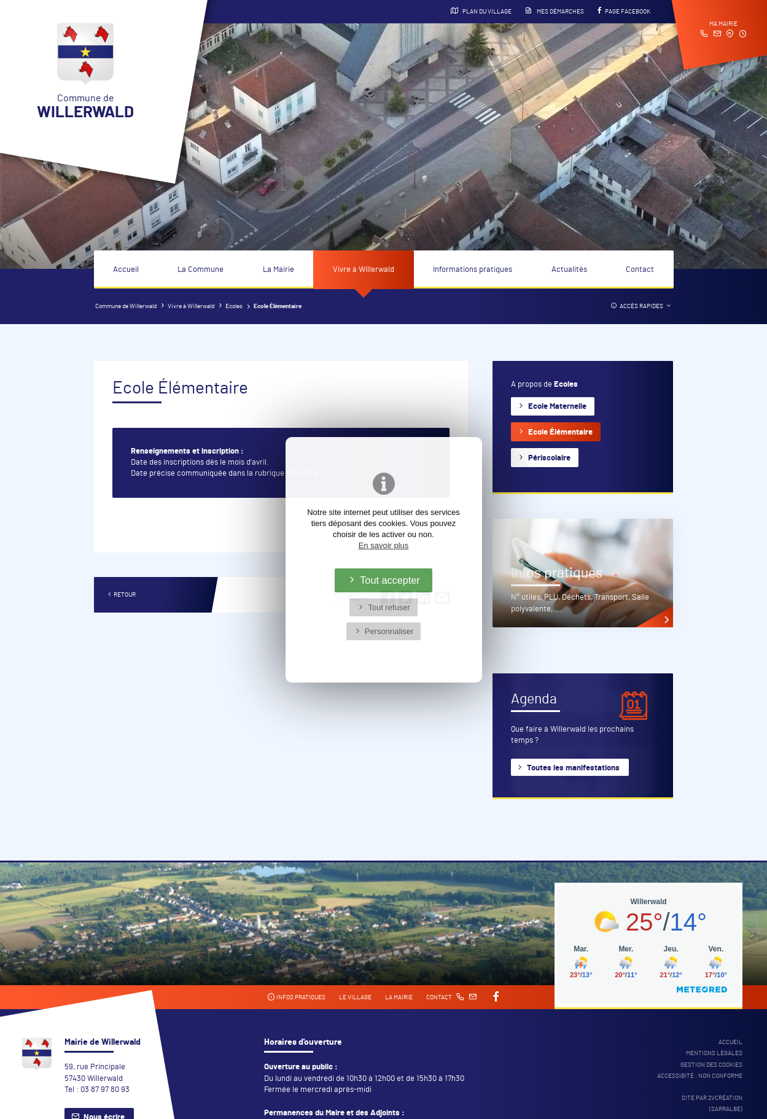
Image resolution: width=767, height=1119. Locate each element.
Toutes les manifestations (573, 768)
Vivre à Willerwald (363, 270)
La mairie (399, 997)
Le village (355, 997)
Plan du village (481, 11)
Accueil (126, 270)
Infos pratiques (296, 997)
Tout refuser (389, 607)
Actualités (569, 270)
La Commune (200, 270)
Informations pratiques (472, 270)
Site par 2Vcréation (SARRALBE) (712, 1103)
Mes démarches (554, 11)
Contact (640, 270)
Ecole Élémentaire (560, 432)
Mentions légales (714, 1053)
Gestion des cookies (711, 1065)
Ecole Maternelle (557, 407)
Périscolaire (549, 458)
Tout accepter (390, 580)
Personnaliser (389, 631)
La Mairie (278, 270)
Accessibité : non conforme (699, 1076)
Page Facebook (624, 11)
